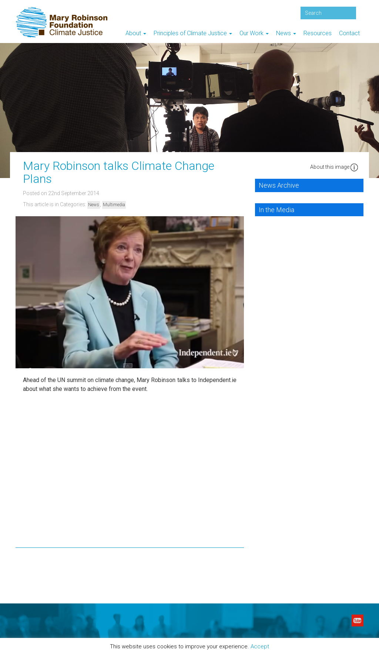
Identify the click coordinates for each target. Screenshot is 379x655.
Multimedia (114, 204)
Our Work (254, 33)
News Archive (279, 185)
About (135, 33)
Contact (349, 33)
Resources (317, 33)
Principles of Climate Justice (193, 33)
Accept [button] (260, 646)
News (286, 33)
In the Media (276, 210)
